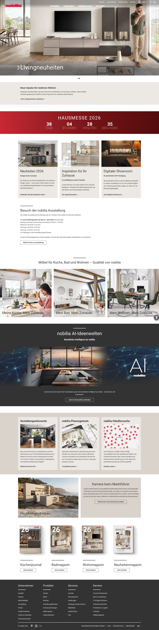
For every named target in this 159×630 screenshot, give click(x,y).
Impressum (130, 626)
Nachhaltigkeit (23, 600)
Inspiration (68, 6)
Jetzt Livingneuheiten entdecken (31, 99)
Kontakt (132, 2)
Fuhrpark (96, 611)
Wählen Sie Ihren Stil (27, 466)
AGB (108, 626)
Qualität (21, 593)
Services (100, 6)
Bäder (45, 597)
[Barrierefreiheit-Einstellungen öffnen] (156, 317)
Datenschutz (118, 626)
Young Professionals (100, 593)
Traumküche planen (69, 466)
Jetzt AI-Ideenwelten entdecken (79, 400)
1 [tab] (77, 79)
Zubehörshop (122, 2)
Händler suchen (109, 466)
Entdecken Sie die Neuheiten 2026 (32, 194)
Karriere (101, 2)
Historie (20, 597)
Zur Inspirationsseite (69, 194)
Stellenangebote (98, 615)
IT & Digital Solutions (100, 600)
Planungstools (73, 597)
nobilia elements (48, 615)
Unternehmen (111, 2)
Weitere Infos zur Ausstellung (33, 242)
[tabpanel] (79, 37)
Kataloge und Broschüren (76, 604)
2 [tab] (79, 79)
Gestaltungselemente (50, 604)
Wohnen (46, 600)
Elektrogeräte (47, 611)
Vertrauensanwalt (24, 619)
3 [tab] (82, 79)
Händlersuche (85, 6)
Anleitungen (72, 600)
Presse (20, 608)
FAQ (69, 615)
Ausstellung (22, 604)
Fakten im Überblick (24, 615)
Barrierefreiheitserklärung (93, 626)
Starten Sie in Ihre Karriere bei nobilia (111, 502)
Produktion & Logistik (100, 608)
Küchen (45, 593)
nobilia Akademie (24, 611)
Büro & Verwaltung (99, 597)
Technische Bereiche (100, 604)
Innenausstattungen (50, 608)
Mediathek (71, 608)
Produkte (54, 6)
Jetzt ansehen (28, 570)
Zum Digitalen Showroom (112, 194)
